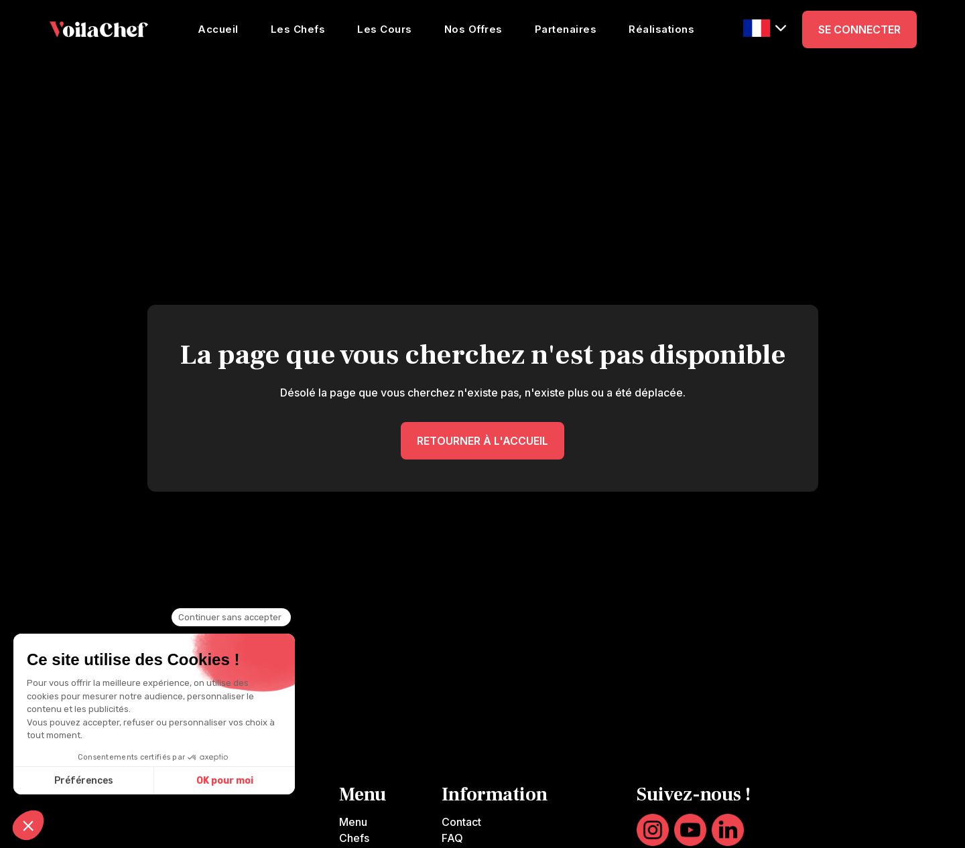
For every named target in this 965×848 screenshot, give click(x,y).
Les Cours (384, 29)
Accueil (218, 29)
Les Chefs (298, 29)
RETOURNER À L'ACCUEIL (482, 440)
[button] (764, 28)
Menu (353, 822)
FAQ (452, 838)
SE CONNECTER (859, 29)
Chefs (354, 838)
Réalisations (661, 29)
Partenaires (566, 29)
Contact (461, 822)
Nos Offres (473, 29)
